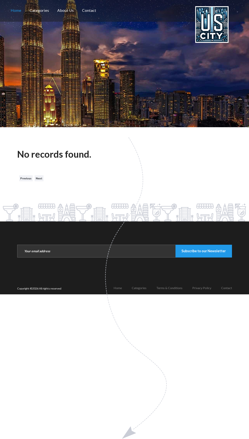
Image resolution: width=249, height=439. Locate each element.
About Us (65, 10)
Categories (39, 10)
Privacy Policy (201, 288)
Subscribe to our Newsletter (203, 251)
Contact (89, 10)
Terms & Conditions (169, 288)
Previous (26, 178)
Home (16, 10)
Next (39, 178)
